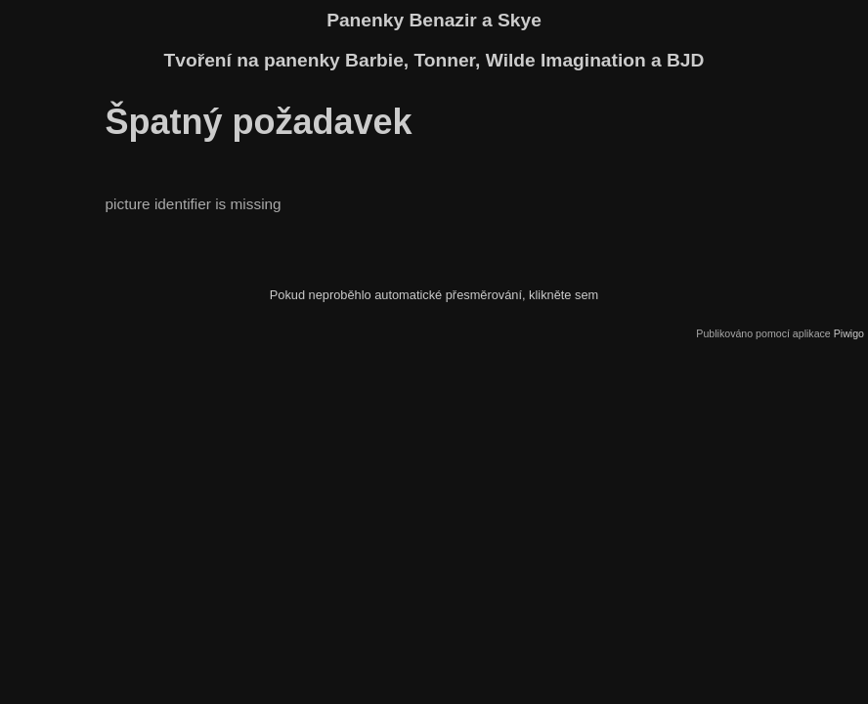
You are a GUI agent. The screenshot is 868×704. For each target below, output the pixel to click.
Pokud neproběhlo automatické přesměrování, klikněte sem (434, 294)
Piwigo (849, 333)
